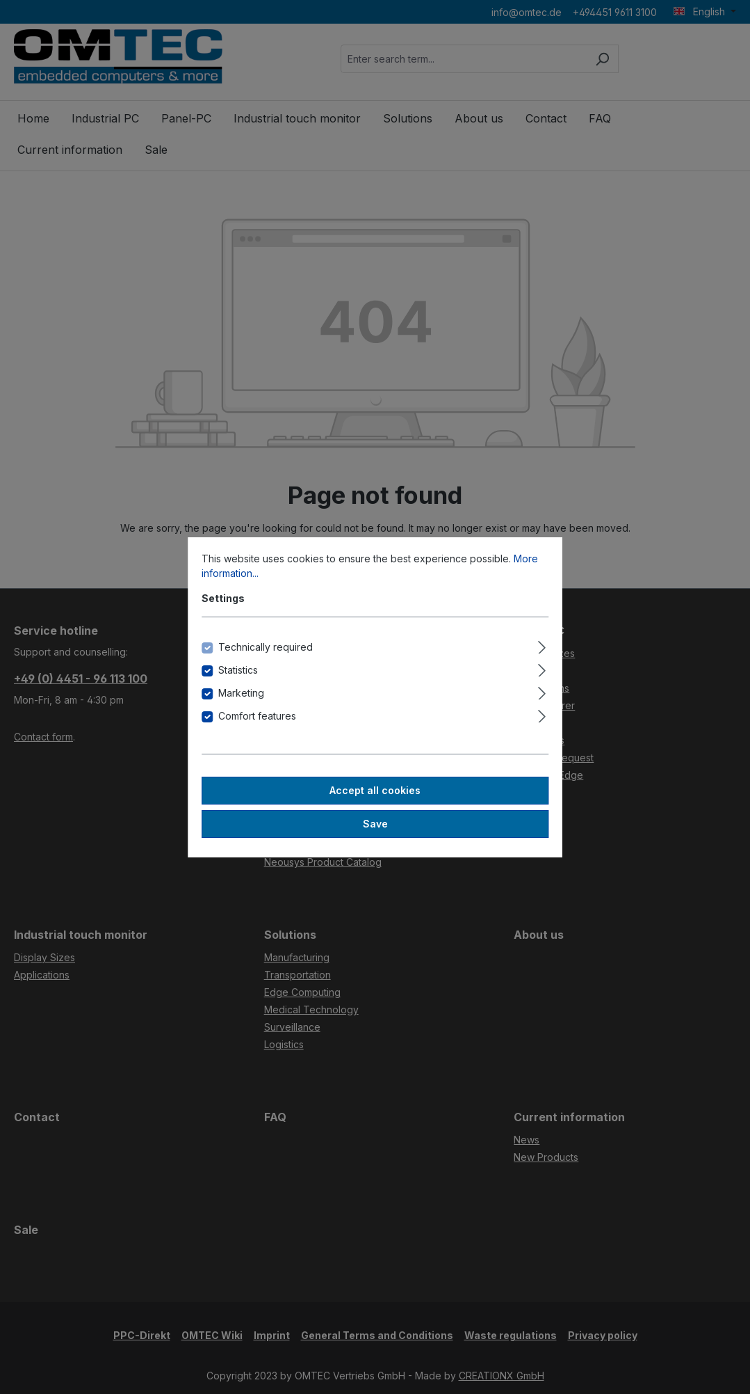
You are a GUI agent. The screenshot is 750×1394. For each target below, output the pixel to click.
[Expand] (541, 645)
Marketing (241, 693)
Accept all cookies (375, 790)
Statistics (238, 670)
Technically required (265, 647)
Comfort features (257, 716)
